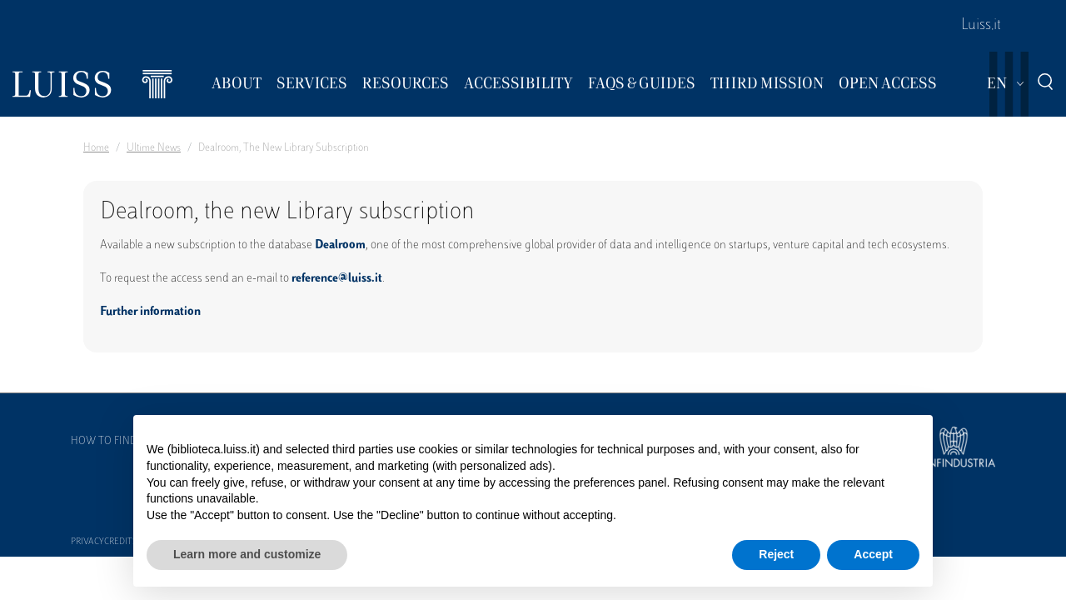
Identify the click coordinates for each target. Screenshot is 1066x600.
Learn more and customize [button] (247, 554)
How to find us (111, 442)
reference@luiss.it (336, 278)
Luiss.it (981, 25)
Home (96, 148)
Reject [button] (776, 554)
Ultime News (154, 148)
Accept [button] (873, 554)
